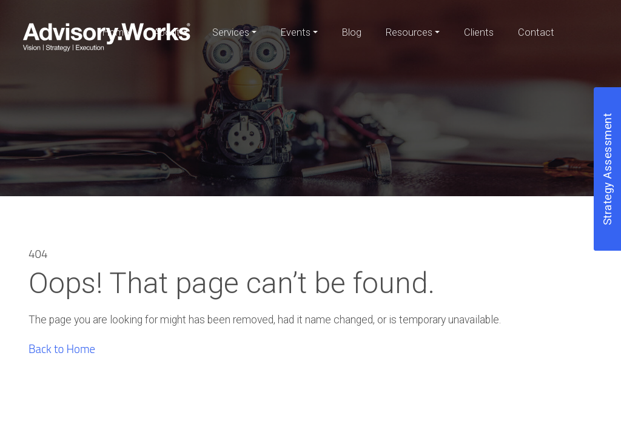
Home (115, 32)
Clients (479, 32)
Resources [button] (409, 32)
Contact (536, 32)
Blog (351, 32)
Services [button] (230, 32)
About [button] (166, 32)
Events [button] (295, 32)
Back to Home (62, 348)
